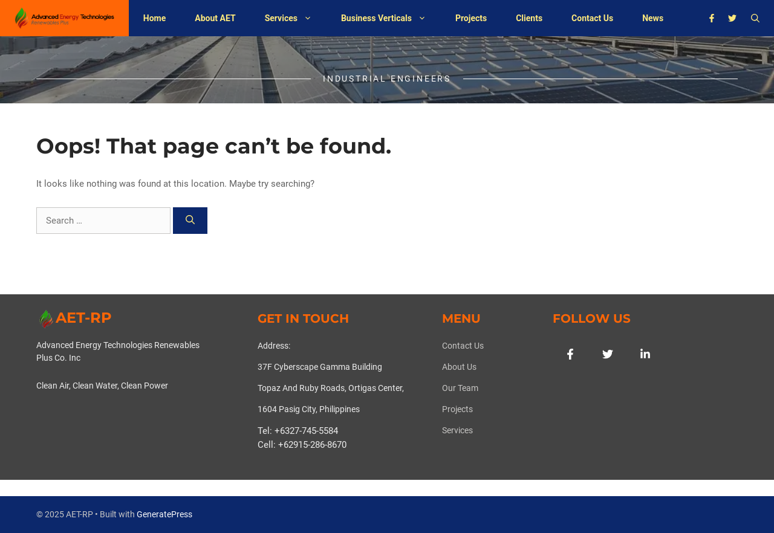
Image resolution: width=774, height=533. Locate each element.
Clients (529, 18)
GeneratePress (164, 514)
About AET (215, 18)
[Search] (190, 220)
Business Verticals (391, 18)
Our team (460, 388)
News (652, 18)
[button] (755, 18)
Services (296, 18)
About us (459, 367)
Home (154, 18)
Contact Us (592, 18)
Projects (471, 18)
